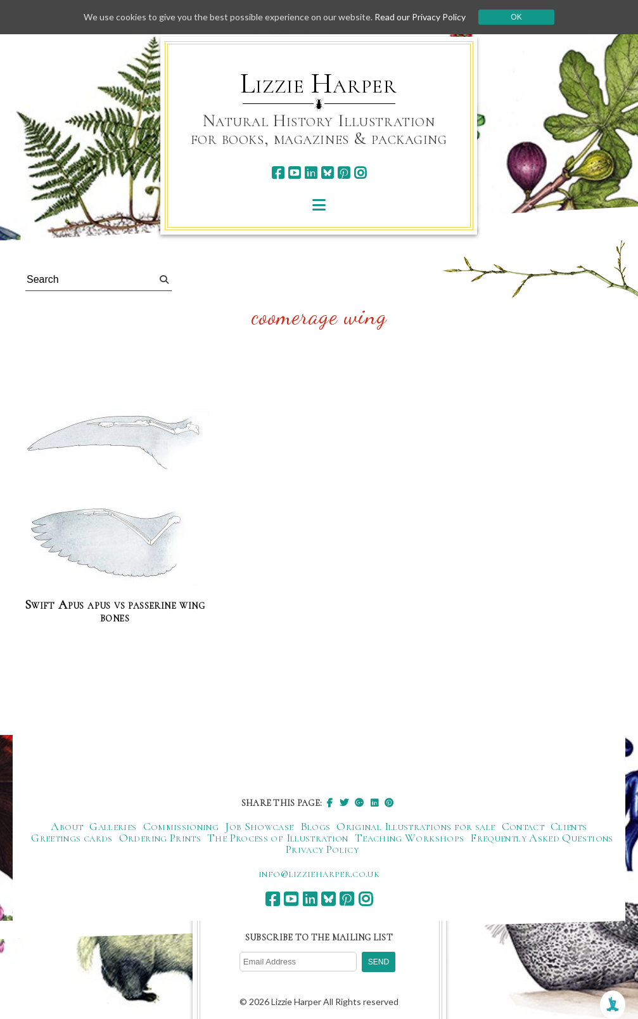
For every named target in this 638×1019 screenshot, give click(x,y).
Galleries (112, 826)
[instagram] (360, 172)
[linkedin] (311, 172)
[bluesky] (327, 172)
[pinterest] (344, 172)
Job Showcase (259, 826)
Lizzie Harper (318, 84)
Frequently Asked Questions (541, 838)
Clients (569, 826)
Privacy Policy (322, 849)
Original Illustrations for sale (415, 826)
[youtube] (294, 172)
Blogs (315, 826)
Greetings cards (71, 838)
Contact (523, 826)
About (67, 826)
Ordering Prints (160, 838)
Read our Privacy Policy (420, 16)
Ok (516, 17)
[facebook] (278, 172)
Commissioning (181, 826)
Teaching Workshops (409, 838)
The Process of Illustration (277, 838)
